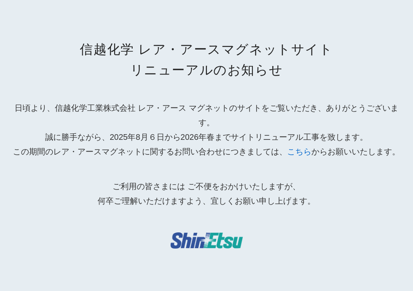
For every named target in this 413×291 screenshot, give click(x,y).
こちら (299, 151)
